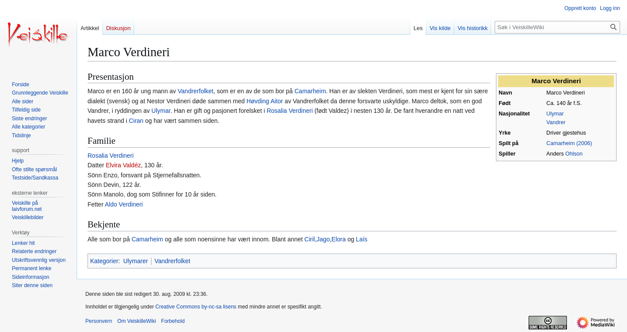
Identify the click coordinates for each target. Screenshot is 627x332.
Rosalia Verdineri (289, 110)
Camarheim (310, 91)
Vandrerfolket (195, 91)
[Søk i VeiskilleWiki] (557, 27)
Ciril (309, 239)
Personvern (98, 321)
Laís (361, 239)
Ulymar (555, 114)
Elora (338, 239)
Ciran (136, 120)
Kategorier (104, 260)
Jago (323, 239)
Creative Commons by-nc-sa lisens (195, 307)
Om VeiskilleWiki (136, 321)
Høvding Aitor (264, 101)
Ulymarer (135, 260)
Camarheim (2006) (569, 143)
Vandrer (556, 122)
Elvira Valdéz (123, 165)
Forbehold (173, 321)
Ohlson (574, 154)
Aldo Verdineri (124, 204)
